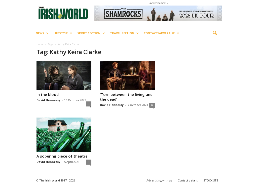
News (42, 33)
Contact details (188, 180)
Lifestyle (63, 33)
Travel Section (124, 33)
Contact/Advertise (161, 33)
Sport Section (91, 33)
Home (40, 44)
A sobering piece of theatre (62, 156)
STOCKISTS (210, 180)
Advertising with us (159, 180)
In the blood (48, 94)
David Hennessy (48, 100)
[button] (214, 33)
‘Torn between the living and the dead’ (126, 97)
